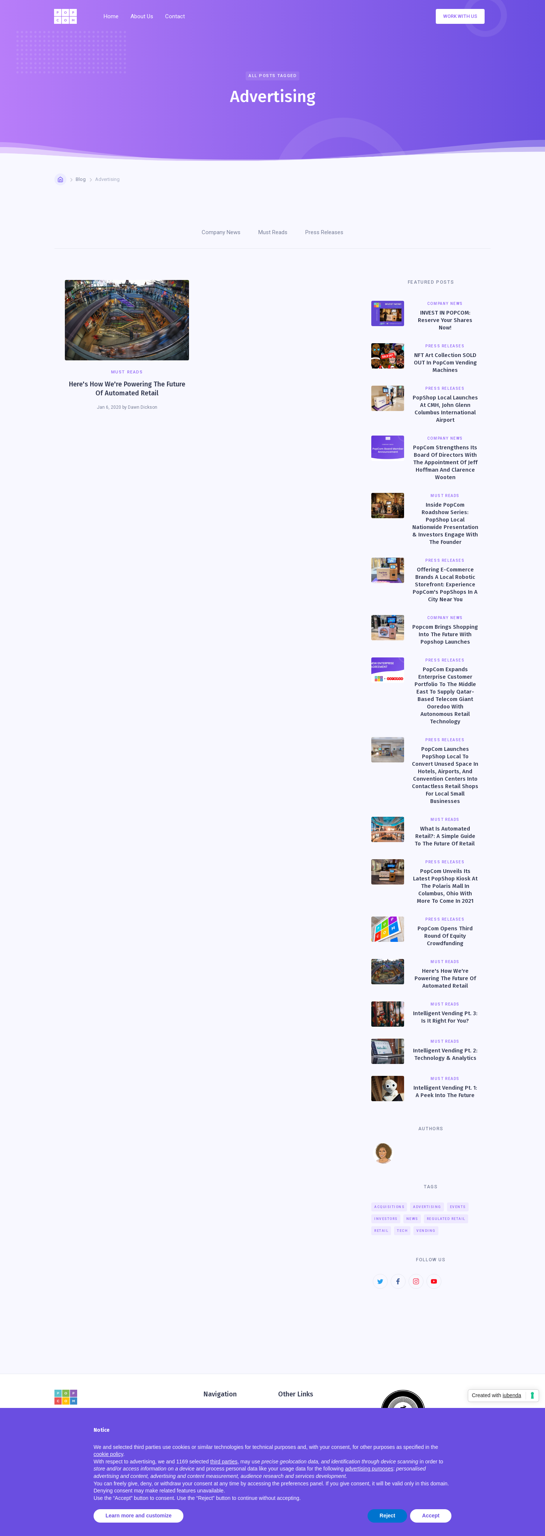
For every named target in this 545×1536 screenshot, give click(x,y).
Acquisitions (389, 1207)
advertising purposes (369, 1469)
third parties (223, 1462)
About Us (141, 16)
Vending (426, 1231)
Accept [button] (431, 1516)
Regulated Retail (446, 1219)
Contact (175, 16)
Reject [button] (387, 1516)
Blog (81, 179)
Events (458, 1207)
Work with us (460, 16)
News (412, 1219)
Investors (386, 1219)
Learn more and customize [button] (138, 1516)
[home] (67, 16)
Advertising (427, 1207)
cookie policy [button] (108, 1454)
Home (111, 16)
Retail (381, 1231)
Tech (402, 1231)
